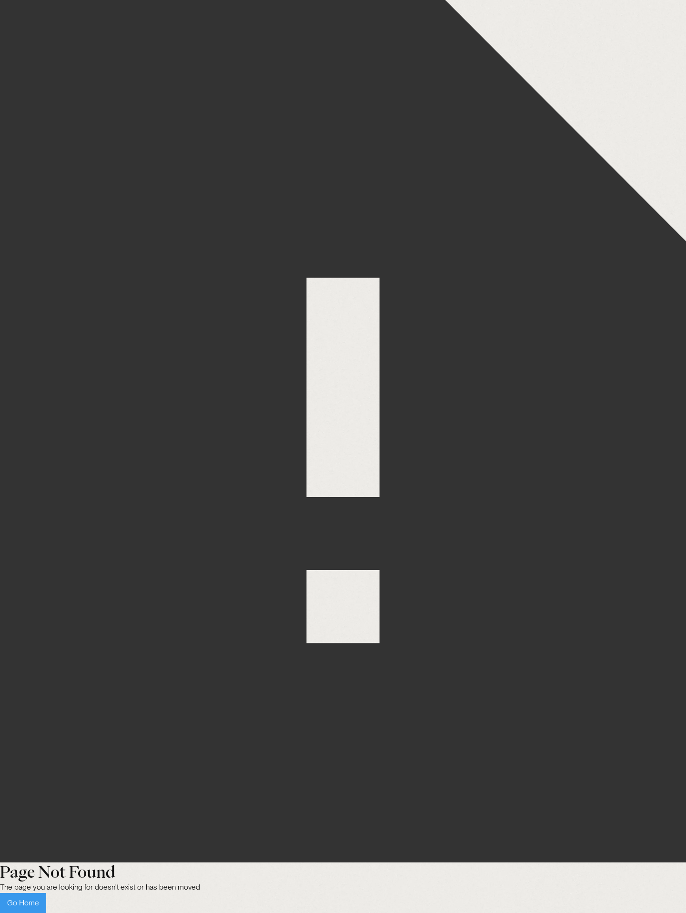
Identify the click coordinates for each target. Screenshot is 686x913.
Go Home (23, 902)
